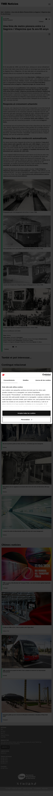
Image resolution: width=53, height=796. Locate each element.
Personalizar (26, 419)
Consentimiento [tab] (9, 380)
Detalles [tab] (26, 380)
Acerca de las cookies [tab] (43, 380)
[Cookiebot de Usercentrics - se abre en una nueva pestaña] (42, 375)
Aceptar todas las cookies (26, 413)
